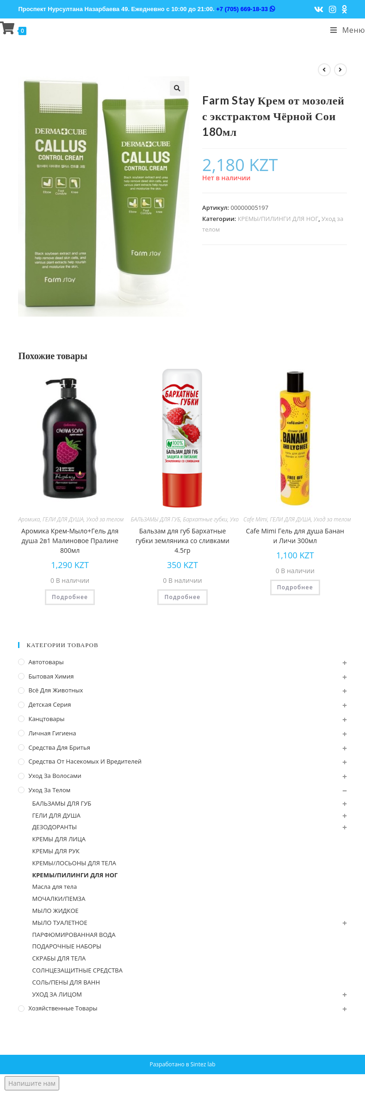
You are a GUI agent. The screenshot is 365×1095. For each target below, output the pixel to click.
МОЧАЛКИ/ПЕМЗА (58, 898)
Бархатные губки (205, 519)
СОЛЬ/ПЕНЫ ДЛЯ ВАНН (66, 982)
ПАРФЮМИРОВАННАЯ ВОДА (73, 934)
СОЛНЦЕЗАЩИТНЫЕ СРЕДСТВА (77, 970)
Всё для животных (55, 690)
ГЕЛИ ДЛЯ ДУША (63, 519)
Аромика (29, 519)
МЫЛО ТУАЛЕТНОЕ (59, 922)
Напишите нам (32, 1083)
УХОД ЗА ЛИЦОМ (57, 994)
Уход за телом (105, 519)
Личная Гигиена (52, 733)
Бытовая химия (51, 676)
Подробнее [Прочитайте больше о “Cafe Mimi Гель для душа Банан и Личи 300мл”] (295, 587)
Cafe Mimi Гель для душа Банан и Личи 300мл (295, 535)
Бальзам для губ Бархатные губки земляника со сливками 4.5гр (182, 540)
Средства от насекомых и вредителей (85, 761)
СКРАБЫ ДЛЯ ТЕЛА (59, 958)
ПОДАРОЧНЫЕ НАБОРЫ (66, 946)
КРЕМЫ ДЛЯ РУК (55, 851)
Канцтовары (46, 719)
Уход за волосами (54, 775)
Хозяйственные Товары (62, 1008)
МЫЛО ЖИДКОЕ (55, 910)
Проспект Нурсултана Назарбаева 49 (73, 9)
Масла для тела (54, 886)
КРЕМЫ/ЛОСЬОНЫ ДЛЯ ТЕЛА (74, 863)
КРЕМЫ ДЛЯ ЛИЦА (59, 839)
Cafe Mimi (255, 519)
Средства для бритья (59, 747)
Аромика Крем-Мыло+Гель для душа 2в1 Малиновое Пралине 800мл (69, 540)
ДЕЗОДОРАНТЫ (54, 827)
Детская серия (49, 704)
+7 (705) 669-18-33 (245, 9)
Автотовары (45, 662)
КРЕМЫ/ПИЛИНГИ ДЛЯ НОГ (278, 218)
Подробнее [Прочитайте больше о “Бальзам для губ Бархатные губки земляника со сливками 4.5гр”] (182, 597)
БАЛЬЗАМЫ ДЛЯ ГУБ (155, 519)
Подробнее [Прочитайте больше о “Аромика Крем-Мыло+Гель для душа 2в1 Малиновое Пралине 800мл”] (70, 597)
